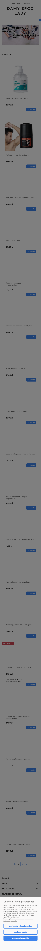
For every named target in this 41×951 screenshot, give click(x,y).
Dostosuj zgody (20, 932)
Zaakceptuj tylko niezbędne (20, 926)
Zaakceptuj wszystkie (20, 938)
